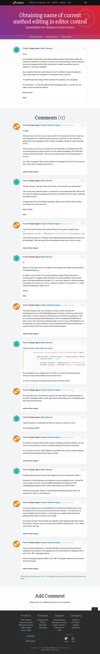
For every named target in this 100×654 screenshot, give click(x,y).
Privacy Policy (45, 650)
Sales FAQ (43, 625)
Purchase (42, 615)
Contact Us (76, 628)
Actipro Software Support (51, 125)
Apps (29, 630)
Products (26, 615)
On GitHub (76, 622)
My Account (30, 641)
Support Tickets (59, 625)
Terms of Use (55, 650)
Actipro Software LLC (51, 648)
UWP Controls (26, 628)
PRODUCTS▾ (33, 2)
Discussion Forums (59, 622)
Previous (36, 37)
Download (30, 636)
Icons (23, 630)
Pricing (42, 622)
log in (37, 602)
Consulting (43, 628)
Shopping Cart (42, 620)
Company (75, 615)
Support (59, 615)
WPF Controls (26, 620)
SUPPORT (55, 2)
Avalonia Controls (26, 622)
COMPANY (62, 2)
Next (65, 37)
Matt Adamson (46, 48)
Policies (76, 625)
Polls (59, 630)
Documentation (59, 620)
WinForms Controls (26, 625)
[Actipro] (18, 3)
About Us (75, 620)
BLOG (69, 2)
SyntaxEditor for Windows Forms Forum (50, 27)
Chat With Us (59, 628)
